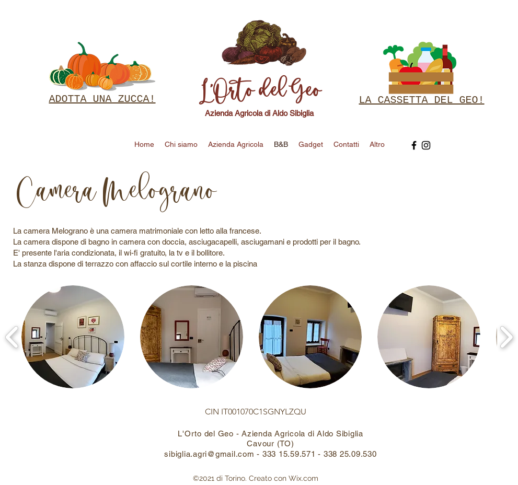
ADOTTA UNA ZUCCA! (102, 99)
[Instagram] (426, 145)
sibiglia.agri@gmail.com (209, 453)
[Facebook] (414, 145)
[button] (72, 336)
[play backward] (12, 336)
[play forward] (506, 336)
